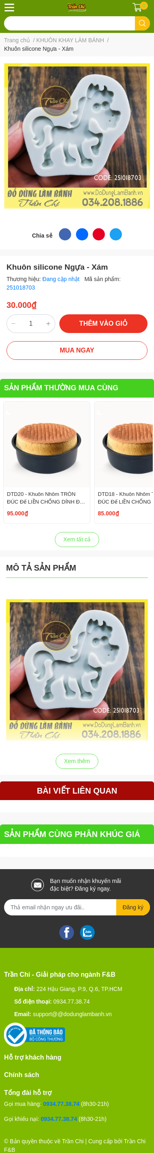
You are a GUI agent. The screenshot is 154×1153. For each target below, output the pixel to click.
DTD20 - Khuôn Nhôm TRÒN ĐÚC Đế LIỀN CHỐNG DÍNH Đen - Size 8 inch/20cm (46, 501)
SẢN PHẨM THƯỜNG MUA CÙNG (61, 388)
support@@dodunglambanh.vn (72, 1014)
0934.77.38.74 (71, 1001)
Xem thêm (77, 761)
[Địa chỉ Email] (77, 907)
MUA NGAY (77, 350)
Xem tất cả (77, 539)
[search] (142, 23)
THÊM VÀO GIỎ (103, 323)
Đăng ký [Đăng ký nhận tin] (133, 907)
